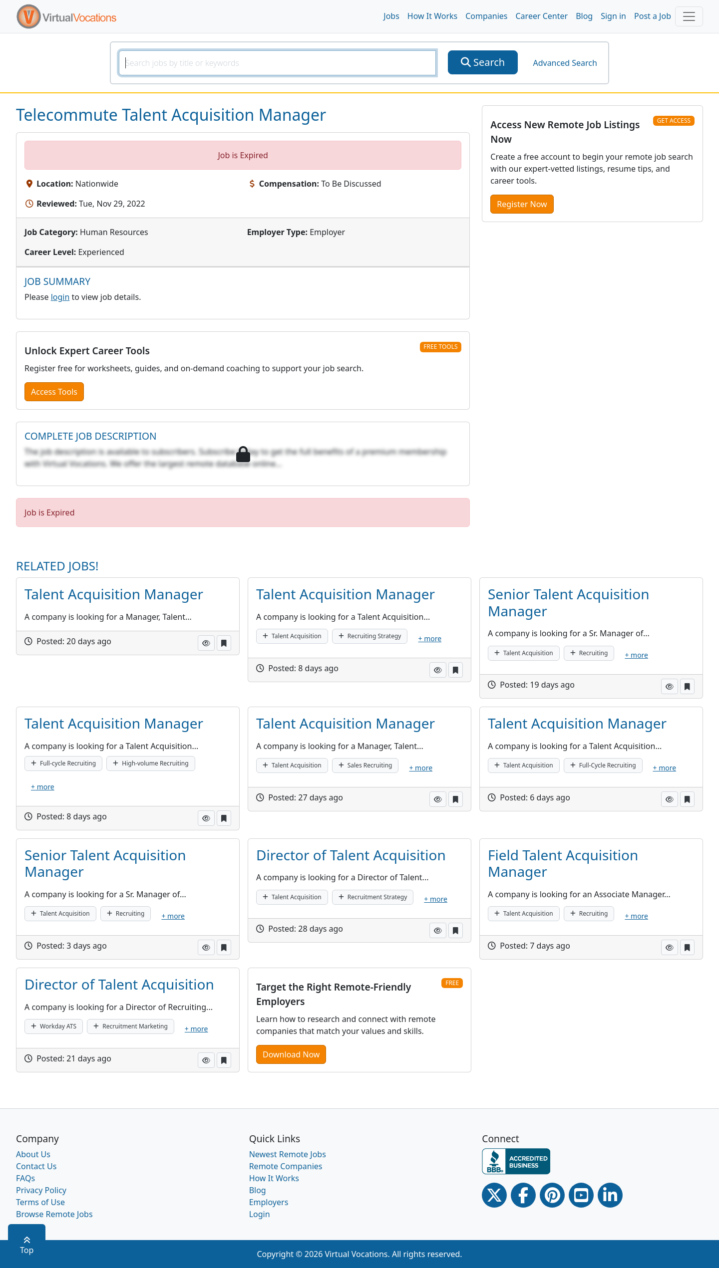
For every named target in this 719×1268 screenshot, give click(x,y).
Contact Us (36, 1166)
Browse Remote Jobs (54, 1214)
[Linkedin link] (610, 1195)
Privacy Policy (41, 1190)
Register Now (522, 204)
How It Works (432, 15)
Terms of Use (40, 1202)
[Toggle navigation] (689, 16)
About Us (33, 1154)
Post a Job (652, 15)
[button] (206, 643)
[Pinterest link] (552, 1195)
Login (259, 1214)
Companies (486, 15)
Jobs (391, 15)
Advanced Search (565, 62)
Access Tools (54, 391)
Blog (584, 15)
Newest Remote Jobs (287, 1154)
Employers (269, 1202)
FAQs (25, 1178)
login (60, 296)
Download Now (291, 1054)
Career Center (542, 15)
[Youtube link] (581, 1195)
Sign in (613, 15)
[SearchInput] (277, 62)
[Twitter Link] (494, 1195)
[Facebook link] (523, 1195)
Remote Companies (286, 1166)
